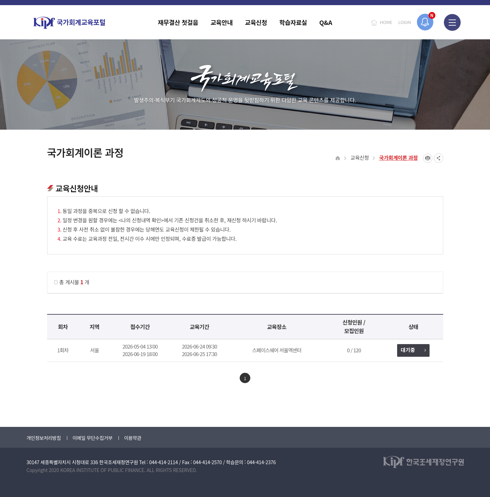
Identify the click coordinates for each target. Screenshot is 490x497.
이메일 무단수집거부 (92, 437)
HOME (386, 22)
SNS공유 (438, 158)
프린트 (427, 158)
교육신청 (359, 157)
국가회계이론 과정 (398, 157)
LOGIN (404, 22)
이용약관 (132, 437)
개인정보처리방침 (44, 437)
